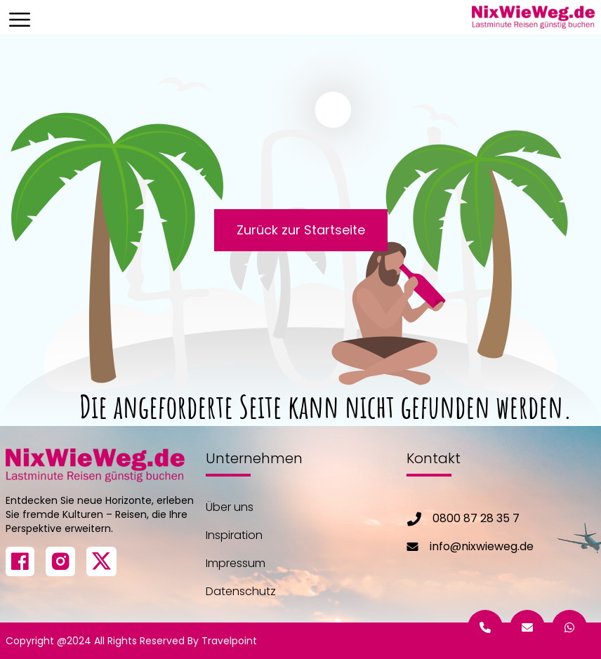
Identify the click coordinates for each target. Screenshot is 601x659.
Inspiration (234, 535)
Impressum (235, 563)
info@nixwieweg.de (482, 546)
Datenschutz (241, 591)
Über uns (229, 507)
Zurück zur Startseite (301, 230)
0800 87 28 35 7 (476, 518)
